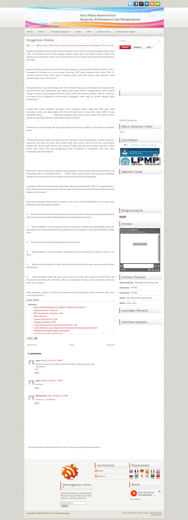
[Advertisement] (141, 69)
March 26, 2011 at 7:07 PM (52, 360)
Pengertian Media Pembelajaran (87, 45)
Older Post (111, 345)
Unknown (102, 476)
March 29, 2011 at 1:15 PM (57, 396)
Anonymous (124, 287)
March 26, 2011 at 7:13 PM (52, 380)
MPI (91, 30)
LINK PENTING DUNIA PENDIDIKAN (48, 333)
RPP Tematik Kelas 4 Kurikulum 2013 (48, 313)
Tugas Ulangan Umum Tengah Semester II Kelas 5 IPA (55, 325)
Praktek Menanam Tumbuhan (46, 310)
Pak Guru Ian (41, 396)
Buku (80, 30)
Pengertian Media (40, 40)
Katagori (137, 47)
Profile (43, 30)
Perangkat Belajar (62, 30)
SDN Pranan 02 (156, 515)
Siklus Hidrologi (40, 316)
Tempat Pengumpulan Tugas (45, 319)
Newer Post (31, 345)
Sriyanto (146, 513)
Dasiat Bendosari (156, 513)
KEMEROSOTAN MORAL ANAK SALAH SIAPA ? (52, 331)
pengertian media (66, 45)
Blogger (66, 513)
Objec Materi (54, 45)
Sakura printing (126, 282)
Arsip (149, 47)
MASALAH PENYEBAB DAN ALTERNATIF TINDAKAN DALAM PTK (60, 307)
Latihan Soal (105, 30)
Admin (122, 298)
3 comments (109, 45)
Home (30, 31)
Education (44, 45)
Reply (37, 373)
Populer (125, 47)
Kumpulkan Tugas (125, 31)
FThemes (133, 513)
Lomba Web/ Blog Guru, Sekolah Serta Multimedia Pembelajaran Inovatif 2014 (65, 328)
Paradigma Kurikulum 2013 (45, 322)
